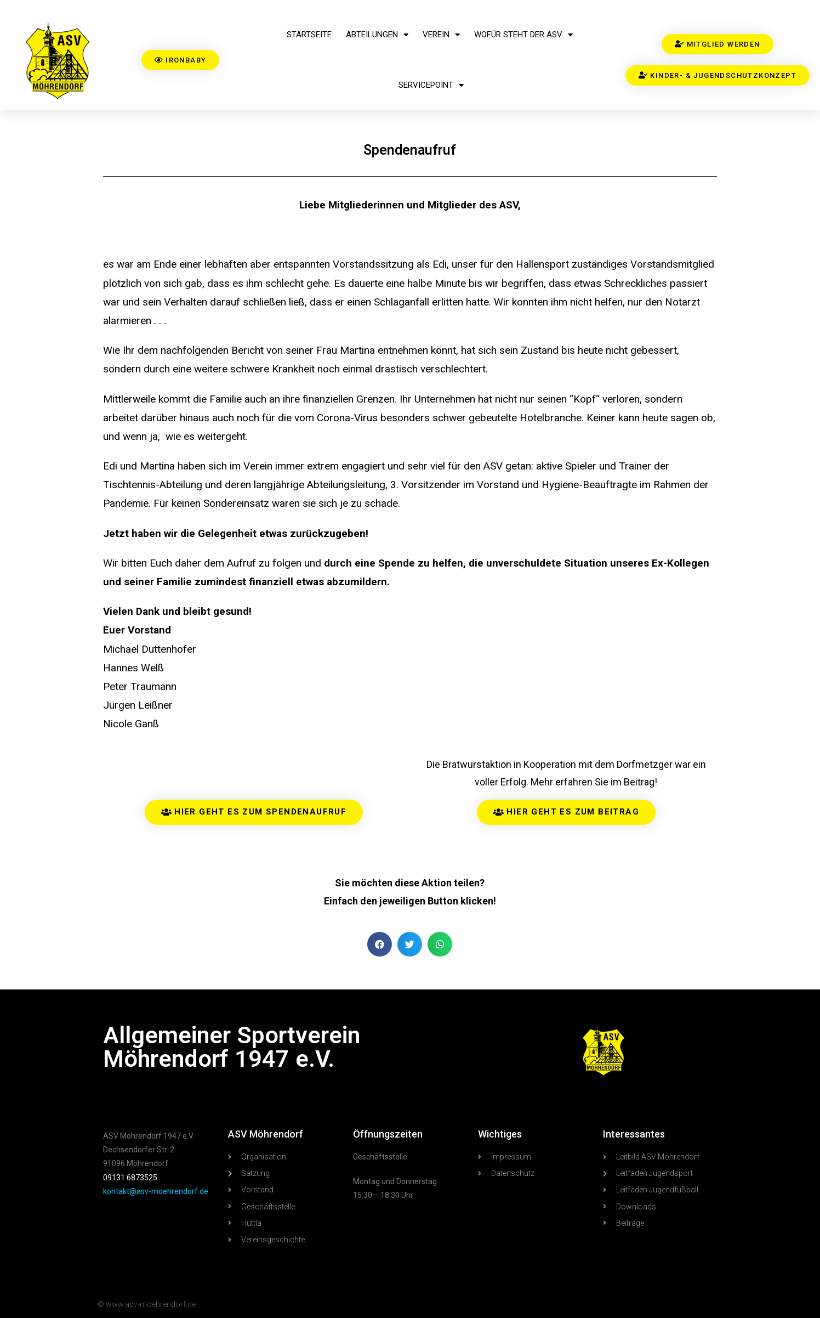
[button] (379, 944)
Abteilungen (377, 34)
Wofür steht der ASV (523, 34)
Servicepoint (431, 85)
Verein (441, 34)
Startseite (309, 34)
